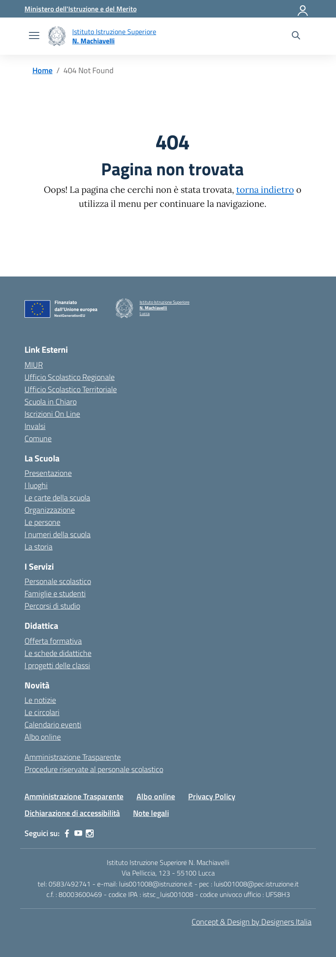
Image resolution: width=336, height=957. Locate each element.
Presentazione (48, 473)
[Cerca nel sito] (296, 36)
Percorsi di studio (52, 606)
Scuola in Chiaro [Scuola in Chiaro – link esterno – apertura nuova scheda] (50, 402)
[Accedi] (303, 8)
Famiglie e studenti (55, 593)
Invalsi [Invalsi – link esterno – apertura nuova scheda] (35, 426)
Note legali (151, 813)
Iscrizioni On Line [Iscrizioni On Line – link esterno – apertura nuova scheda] (52, 414)
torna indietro (265, 189)
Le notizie (40, 700)
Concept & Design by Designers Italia (252, 922)
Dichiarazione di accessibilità (72, 813)
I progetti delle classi (57, 665)
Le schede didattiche (57, 653)
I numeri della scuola (57, 534)
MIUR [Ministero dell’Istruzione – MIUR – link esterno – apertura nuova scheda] (33, 365)
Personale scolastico (57, 581)
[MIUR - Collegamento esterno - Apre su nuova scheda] (80, 9)
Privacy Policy (211, 796)
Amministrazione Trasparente (72, 757)
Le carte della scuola (57, 497)
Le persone (42, 522)
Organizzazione (49, 510)
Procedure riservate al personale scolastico (93, 769)
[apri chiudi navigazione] (34, 36)
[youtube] (78, 833)
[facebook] (67, 833)
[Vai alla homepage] (57, 36)
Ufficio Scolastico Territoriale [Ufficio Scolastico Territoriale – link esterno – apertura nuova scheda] (70, 389)
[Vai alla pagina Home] (42, 70)
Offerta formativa (53, 641)
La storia (38, 547)
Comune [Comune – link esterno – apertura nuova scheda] (38, 438)
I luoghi (36, 485)
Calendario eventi (52, 724)
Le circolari (42, 712)
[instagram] (90, 833)
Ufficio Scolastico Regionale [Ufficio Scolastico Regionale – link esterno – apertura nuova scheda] (69, 377)
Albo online (42, 737)
